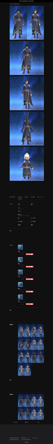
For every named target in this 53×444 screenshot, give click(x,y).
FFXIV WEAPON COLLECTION (14, 439)
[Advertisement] (27, 188)
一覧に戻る (15, 422)
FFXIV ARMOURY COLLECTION (26, 1)
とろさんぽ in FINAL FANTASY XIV (26, 439)
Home (26, 422)
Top (38, 422)
